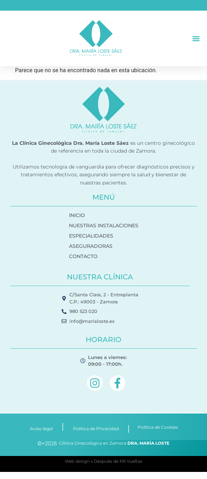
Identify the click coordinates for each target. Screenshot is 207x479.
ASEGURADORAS (91, 246)
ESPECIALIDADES (91, 236)
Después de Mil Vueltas (118, 461)
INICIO (77, 215)
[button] (196, 38)
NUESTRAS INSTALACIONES (103, 225)
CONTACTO (83, 256)
